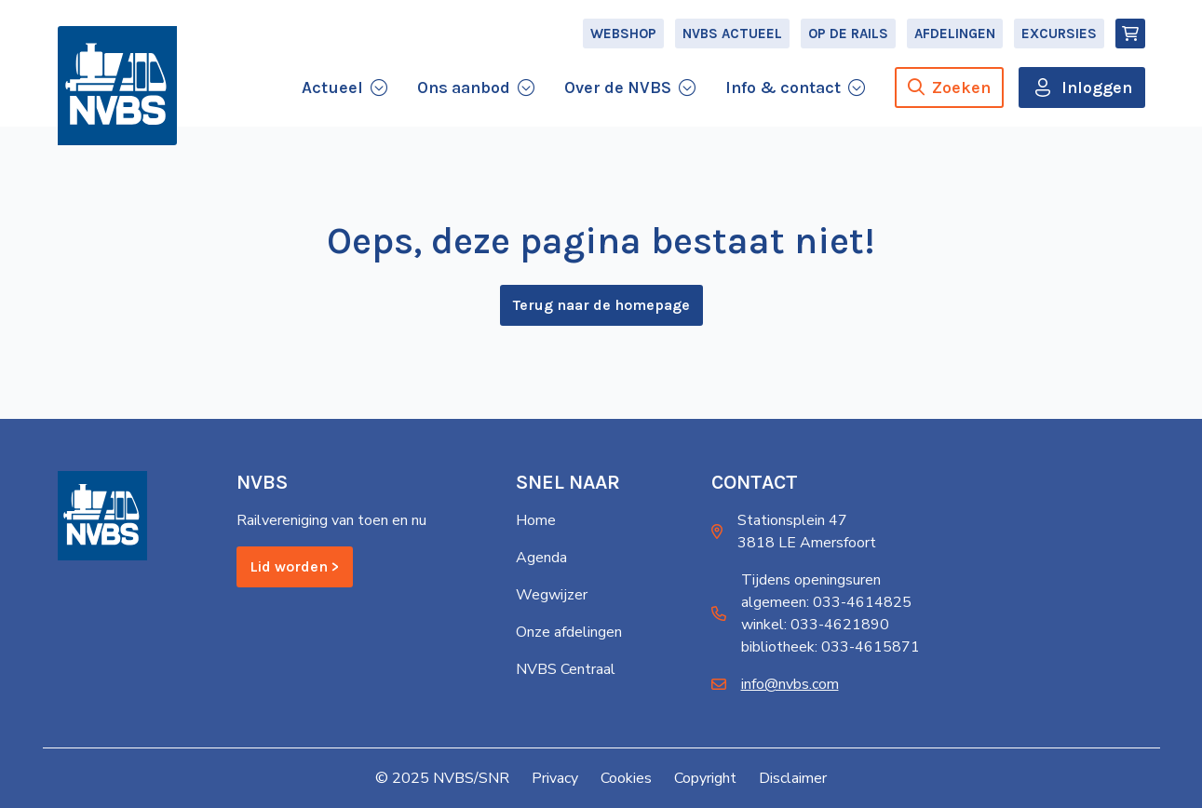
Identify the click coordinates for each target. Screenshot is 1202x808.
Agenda (541, 557)
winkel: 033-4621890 (815, 624)
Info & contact (783, 87)
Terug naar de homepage (601, 305)
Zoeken (949, 87)
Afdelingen (954, 33)
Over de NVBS (617, 87)
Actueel (332, 87)
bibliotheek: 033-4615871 (830, 647)
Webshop (623, 33)
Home (536, 520)
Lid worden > (295, 566)
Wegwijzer (551, 595)
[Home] (117, 85)
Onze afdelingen (569, 632)
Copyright (705, 778)
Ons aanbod (463, 87)
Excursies (1059, 33)
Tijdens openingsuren (811, 580)
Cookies (626, 778)
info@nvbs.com (790, 684)
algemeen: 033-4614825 (826, 602)
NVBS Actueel (732, 33)
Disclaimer (793, 778)
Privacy (555, 778)
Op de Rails (848, 33)
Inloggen (1096, 87)
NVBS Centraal (565, 669)
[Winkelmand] (1130, 33)
